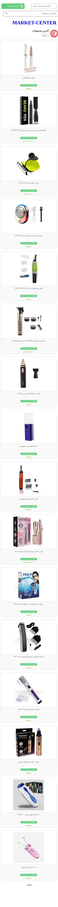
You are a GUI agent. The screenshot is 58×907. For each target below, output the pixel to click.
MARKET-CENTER (34, 22)
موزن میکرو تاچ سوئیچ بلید (28, 499)
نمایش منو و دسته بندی (42, 6)
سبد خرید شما (13, 6)
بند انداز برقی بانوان (29, 867)
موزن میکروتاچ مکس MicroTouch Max (28, 288)
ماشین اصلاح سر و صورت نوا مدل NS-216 (28, 657)
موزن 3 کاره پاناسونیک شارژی (28, 762)
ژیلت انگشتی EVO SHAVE (29, 183)
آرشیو (45, 35)
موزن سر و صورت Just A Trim (28, 709)
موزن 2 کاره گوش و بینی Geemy (28, 394)
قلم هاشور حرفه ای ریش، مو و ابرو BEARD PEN (28, 130)
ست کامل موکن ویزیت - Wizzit (28, 815)
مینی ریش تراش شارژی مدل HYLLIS (28, 236)
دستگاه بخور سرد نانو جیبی (28, 446)
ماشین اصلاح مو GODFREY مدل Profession (28, 341)
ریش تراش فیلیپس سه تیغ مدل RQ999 (28, 604)
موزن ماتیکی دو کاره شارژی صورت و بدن (28, 551)
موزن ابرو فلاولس (29, 78)
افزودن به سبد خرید (28, 85)
